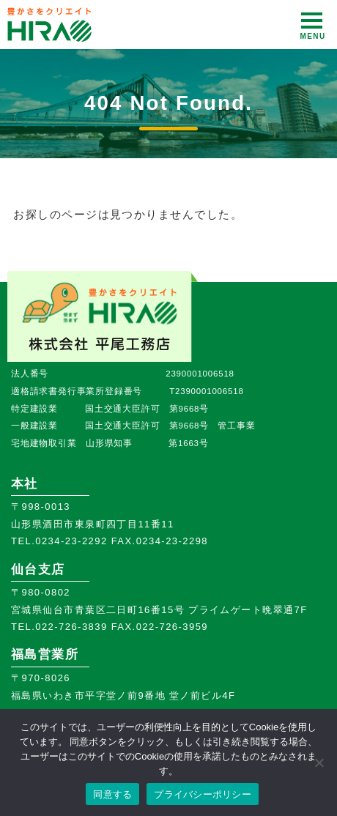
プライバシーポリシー (202, 794)
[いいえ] (318, 762)
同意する (112, 794)
